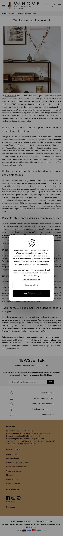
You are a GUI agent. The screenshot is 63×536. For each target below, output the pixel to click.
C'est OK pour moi (31, 293)
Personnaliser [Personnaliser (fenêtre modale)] (31, 285)
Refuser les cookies (31, 279)
